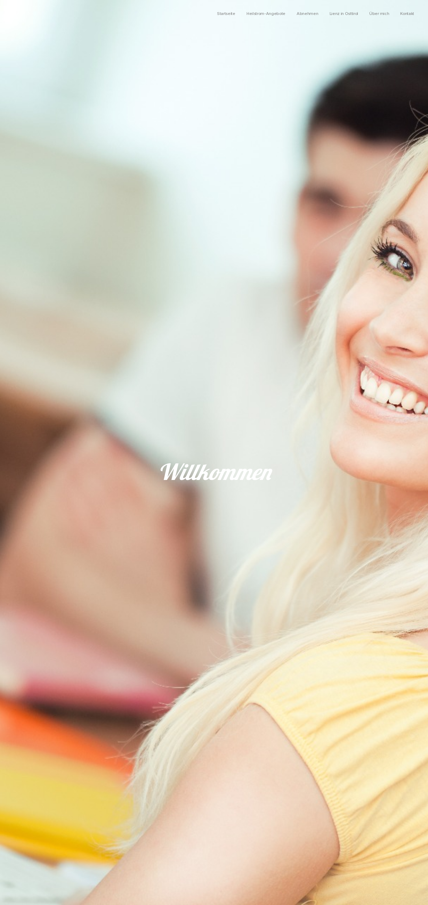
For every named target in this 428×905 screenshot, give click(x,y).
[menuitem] (360, 14)
